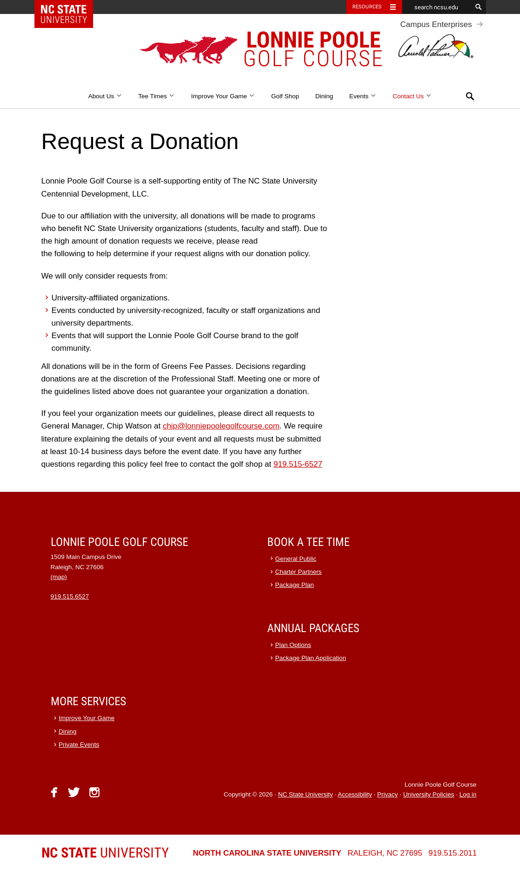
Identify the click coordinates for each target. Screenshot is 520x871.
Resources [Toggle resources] (367, 7)
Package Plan (294, 584)
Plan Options (293, 644)
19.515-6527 (300, 464)
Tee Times (156, 96)
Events (363, 96)
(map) (59, 576)
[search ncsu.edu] (437, 7)
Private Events (79, 744)
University (105, 852)
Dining (324, 96)
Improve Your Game (223, 96)
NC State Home (69, 7)
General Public (296, 558)
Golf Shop (285, 96)
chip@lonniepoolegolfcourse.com (221, 426)
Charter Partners (298, 571)
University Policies (428, 794)
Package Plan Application (310, 657)
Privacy (387, 794)
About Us (105, 96)
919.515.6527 (70, 596)
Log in (468, 794)
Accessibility (355, 794)
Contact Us (412, 96)
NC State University (305, 794)
